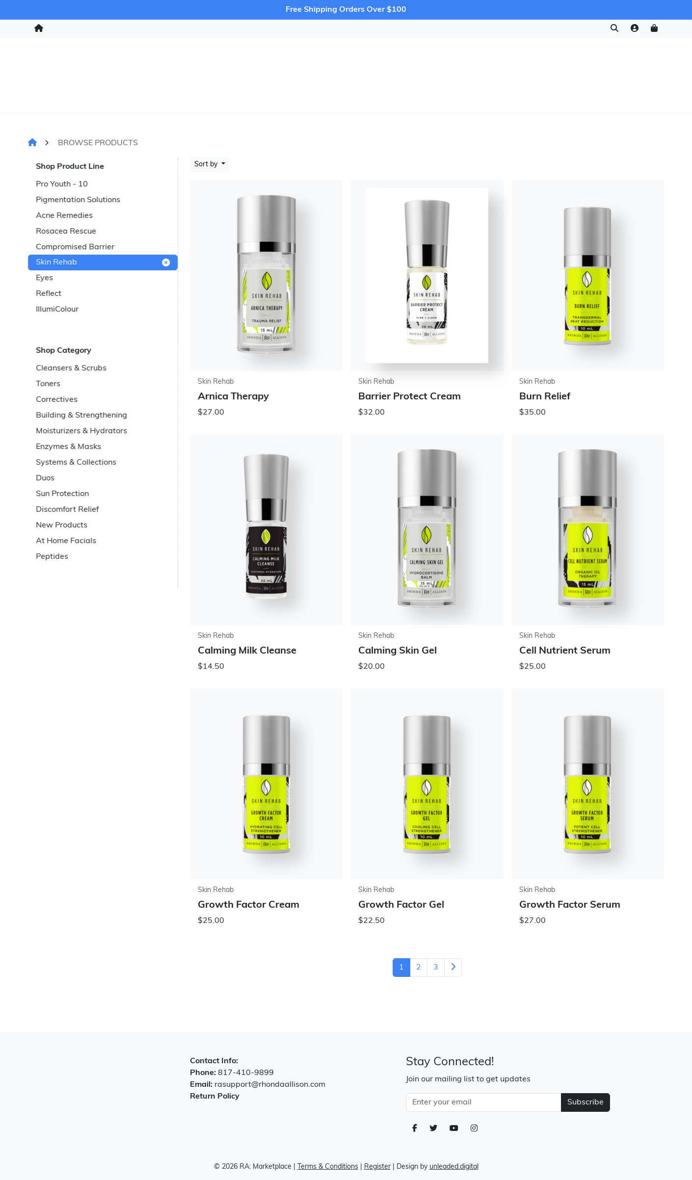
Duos (45, 478)
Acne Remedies (64, 216)
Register (377, 1167)
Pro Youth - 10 (62, 184)
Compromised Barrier (75, 247)
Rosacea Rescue (66, 232)
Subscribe (585, 1102)
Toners (48, 384)
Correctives (57, 400)
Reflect (48, 294)
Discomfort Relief (67, 510)
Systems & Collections (76, 463)
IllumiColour (57, 310)
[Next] (453, 967)
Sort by (206, 164)
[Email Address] (483, 1102)
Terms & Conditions (327, 1167)
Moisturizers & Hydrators (81, 431)
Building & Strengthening (81, 416)
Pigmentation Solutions (78, 200)
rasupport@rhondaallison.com (269, 1085)
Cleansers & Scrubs (71, 368)
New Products (61, 525)
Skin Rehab (103, 262)
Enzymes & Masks (68, 447)
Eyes (44, 278)
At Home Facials (66, 541)
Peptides (52, 557)
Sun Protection (62, 494)
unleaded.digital (454, 1167)
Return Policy (215, 1097)
